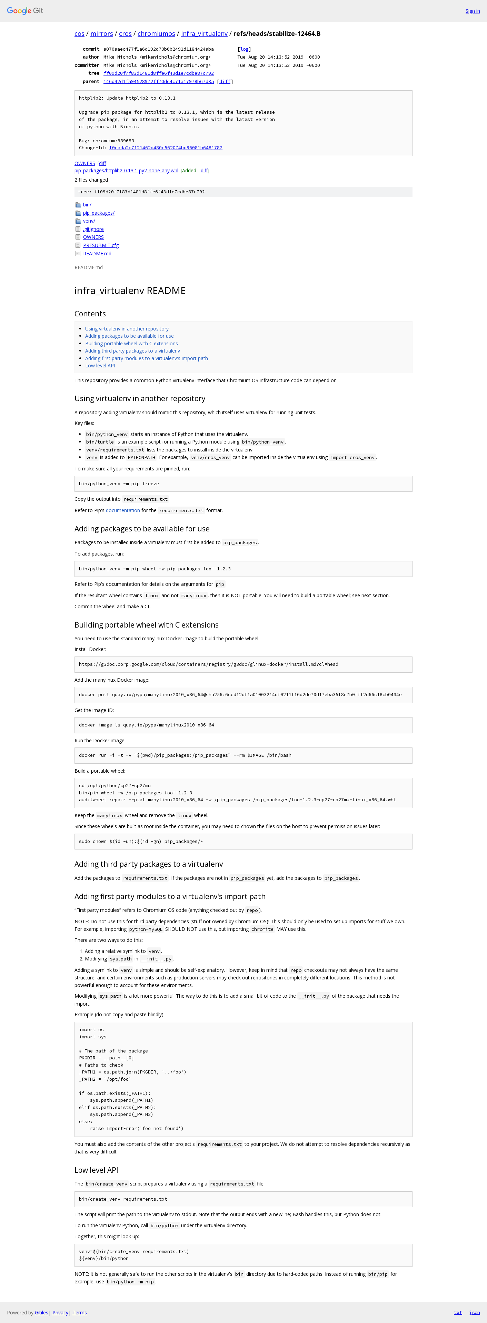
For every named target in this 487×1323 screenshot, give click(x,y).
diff (224, 81)
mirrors (101, 33)
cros (125, 33)
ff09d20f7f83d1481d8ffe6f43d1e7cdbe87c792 (158, 73)
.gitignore (93, 229)
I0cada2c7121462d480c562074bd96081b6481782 (165, 148)
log (244, 49)
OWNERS (84, 163)
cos (79, 33)
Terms (79, 1312)
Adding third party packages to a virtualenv (132, 350)
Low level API (100, 365)
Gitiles (41, 1312)
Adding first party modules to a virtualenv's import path (146, 358)
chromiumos (156, 33)
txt (458, 1312)
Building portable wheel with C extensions (131, 343)
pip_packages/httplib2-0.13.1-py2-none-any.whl (126, 170)
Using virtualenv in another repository (127, 328)
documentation (123, 510)
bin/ (87, 204)
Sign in (473, 11)
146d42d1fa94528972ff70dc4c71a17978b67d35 (158, 81)
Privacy (60, 1312)
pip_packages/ (99, 213)
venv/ (89, 220)
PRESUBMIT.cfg (101, 245)
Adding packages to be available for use (129, 336)
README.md (97, 253)
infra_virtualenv (204, 33)
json (474, 1312)
